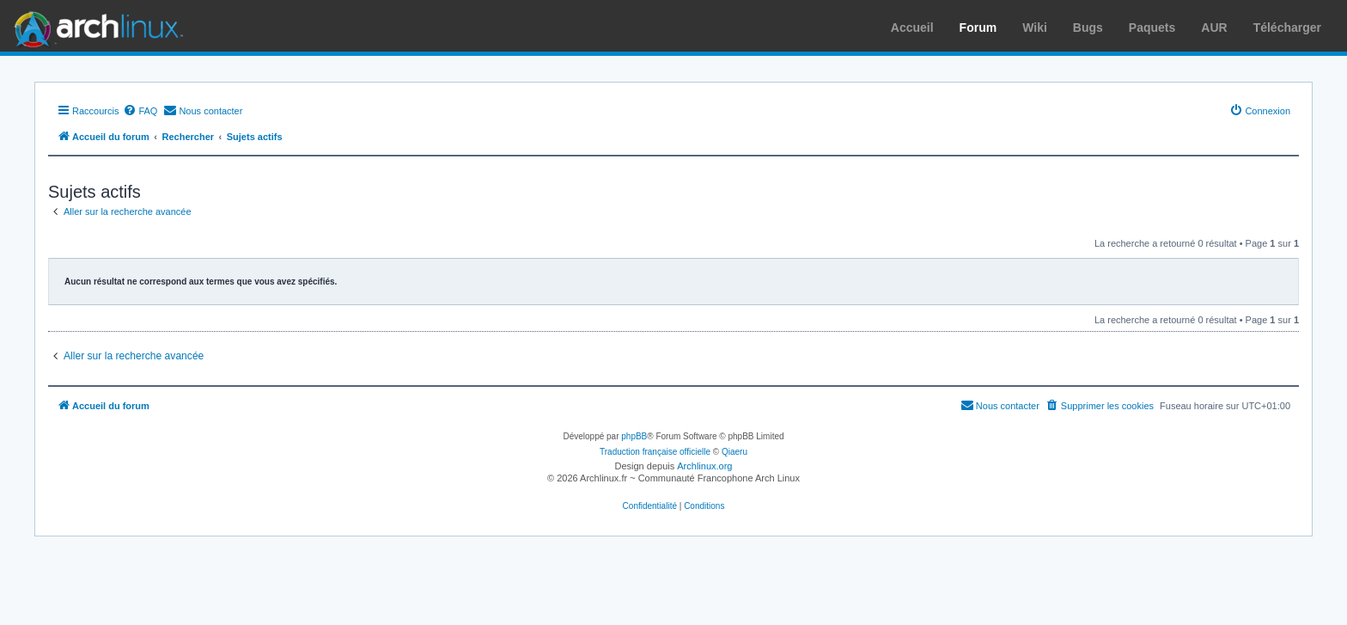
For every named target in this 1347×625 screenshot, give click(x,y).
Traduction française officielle (655, 451)
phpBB (634, 436)
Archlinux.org (704, 466)
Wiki (1034, 27)
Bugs (1088, 27)
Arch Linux (94, 26)
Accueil (912, 27)
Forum (978, 27)
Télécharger (1287, 27)
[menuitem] (140, 111)
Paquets (1152, 27)
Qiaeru (734, 451)
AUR (1214, 27)
